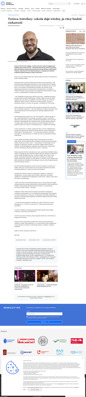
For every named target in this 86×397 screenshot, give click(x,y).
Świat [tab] (84, 31)
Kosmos (3, 8)
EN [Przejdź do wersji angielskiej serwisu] (84, 3)
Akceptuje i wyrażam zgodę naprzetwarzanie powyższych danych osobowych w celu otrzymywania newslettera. (43, 317)
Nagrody (23, 10)
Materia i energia (46, 8)
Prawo (29, 10)
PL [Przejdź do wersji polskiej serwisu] (82, 3)
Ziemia (38, 8)
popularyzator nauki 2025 (49, 240)
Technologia (56, 8)
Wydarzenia (56, 10)
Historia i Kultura (11, 8)
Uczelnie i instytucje (72, 113)
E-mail (28, 311)
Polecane (71, 141)
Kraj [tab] (80, 31)
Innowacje (16, 10)
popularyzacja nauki (21, 240)
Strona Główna (75, 14)
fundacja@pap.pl (60, 383)
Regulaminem (47, 296)
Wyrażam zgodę (35, 389)
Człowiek (20, 8)
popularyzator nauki (34, 240)
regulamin (34, 316)
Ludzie (63, 10)
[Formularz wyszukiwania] (59, 3)
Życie (32, 8)
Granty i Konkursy (47, 10)
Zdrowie (27, 8)
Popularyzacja (36, 10)
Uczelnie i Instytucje (6, 10)
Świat (67, 132)
